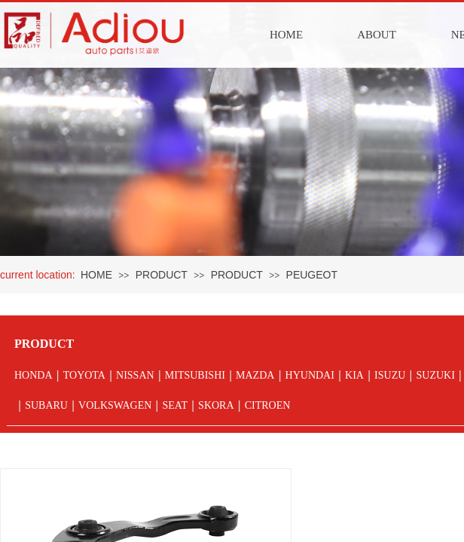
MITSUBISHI (195, 375)
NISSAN (135, 375)
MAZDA (255, 375)
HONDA (33, 375)
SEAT (174, 405)
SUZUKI (435, 375)
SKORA (216, 405)
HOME (286, 35)
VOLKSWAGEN (114, 405)
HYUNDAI (309, 375)
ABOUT (376, 35)
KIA (354, 375)
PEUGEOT (311, 275)
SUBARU (46, 405)
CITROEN (268, 405)
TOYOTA (84, 375)
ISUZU (389, 375)
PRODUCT (162, 275)
